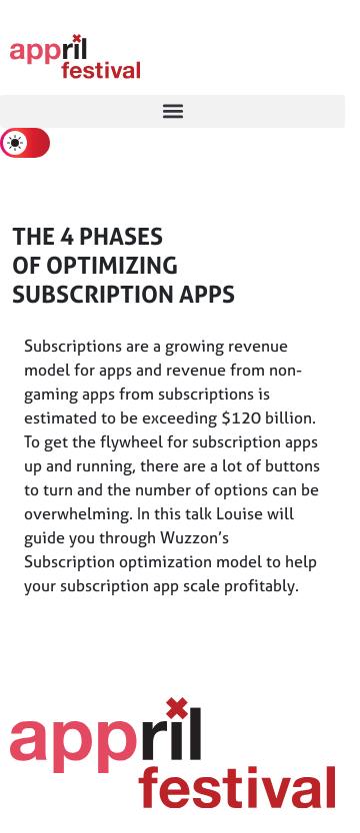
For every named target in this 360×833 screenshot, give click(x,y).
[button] (172, 111)
